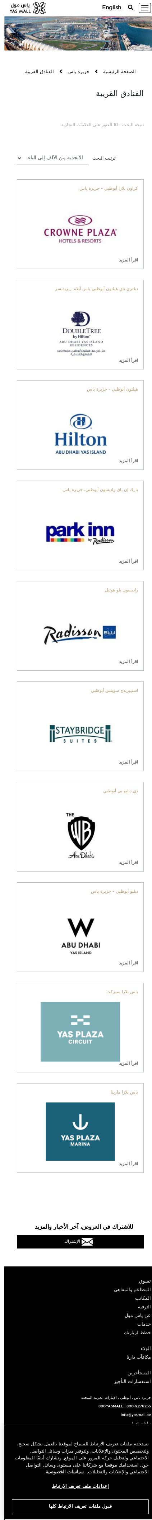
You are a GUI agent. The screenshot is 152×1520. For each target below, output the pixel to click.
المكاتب (139, 1298)
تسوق (141, 1281)
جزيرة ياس (74, 72)
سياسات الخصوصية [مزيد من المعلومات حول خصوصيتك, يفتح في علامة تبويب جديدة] (60, 1472)
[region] (76, 1472)
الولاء (142, 1349)
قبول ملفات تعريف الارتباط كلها (76, 1506)
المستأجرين (135, 1373)
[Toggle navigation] (140, 8)
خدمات (140, 1324)
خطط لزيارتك (133, 1333)
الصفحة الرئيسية (115, 72)
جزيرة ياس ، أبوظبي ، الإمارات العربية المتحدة (112, 1397)
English (107, 7)
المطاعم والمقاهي (128, 1290)
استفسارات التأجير (128, 1381)
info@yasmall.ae (131, 1415)
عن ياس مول (133, 1315)
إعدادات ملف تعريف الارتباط (76, 1486)
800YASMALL (106, 1406)
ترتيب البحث (99, 158)
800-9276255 (134, 1406)
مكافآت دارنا (134, 1357)
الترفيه (140, 1307)
